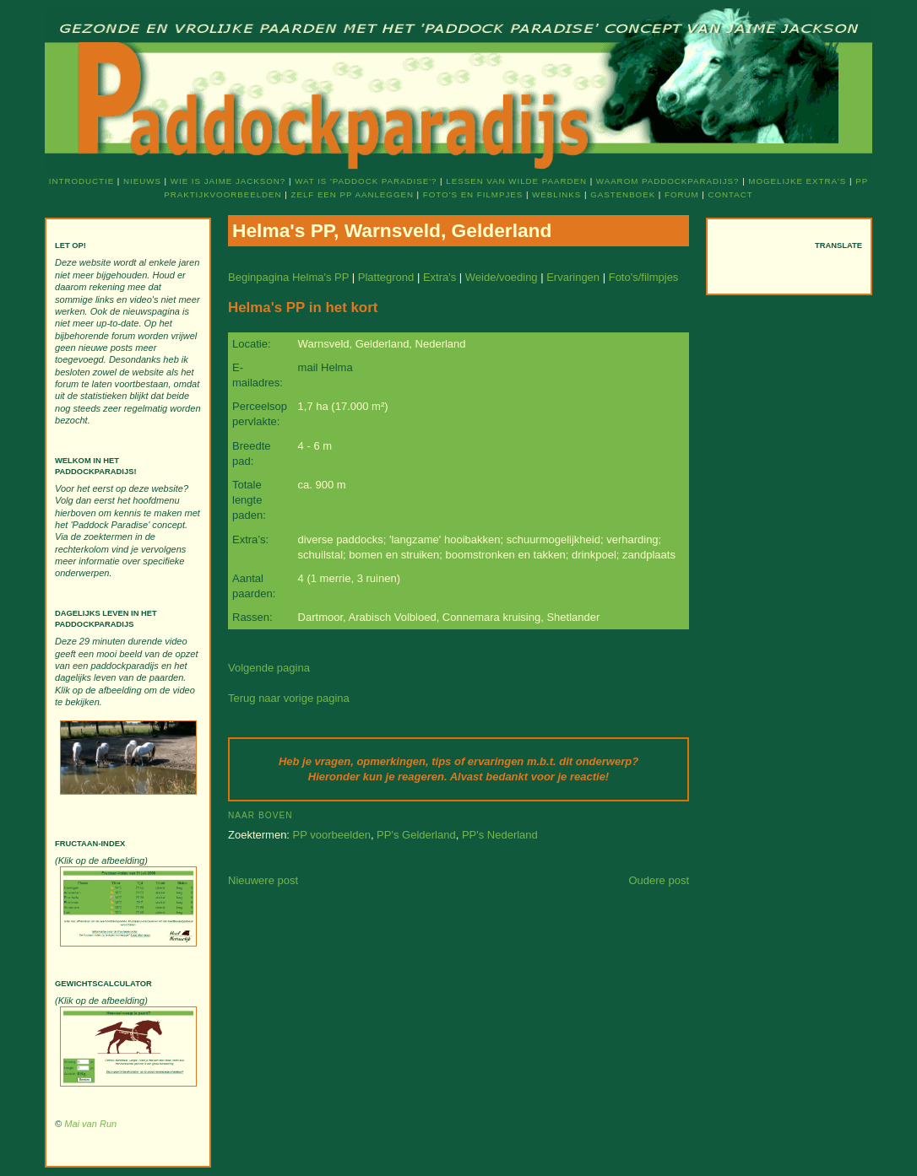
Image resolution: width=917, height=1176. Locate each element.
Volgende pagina (269, 667)
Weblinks (556, 194)
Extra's (439, 277)
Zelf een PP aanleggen (351, 194)
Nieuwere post (263, 880)
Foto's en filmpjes (473, 194)
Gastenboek (622, 194)
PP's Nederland (500, 834)
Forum (682, 194)
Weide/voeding (501, 277)
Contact (730, 194)
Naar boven (260, 815)
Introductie (81, 181)
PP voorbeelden (332, 834)
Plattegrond (386, 277)
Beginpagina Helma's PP (288, 277)
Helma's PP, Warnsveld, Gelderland (391, 230)
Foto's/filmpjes (644, 277)
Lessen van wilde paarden (516, 181)
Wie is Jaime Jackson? (228, 181)
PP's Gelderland (416, 834)
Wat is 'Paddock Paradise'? (366, 181)
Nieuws (142, 181)
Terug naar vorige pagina (289, 698)
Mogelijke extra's (797, 181)
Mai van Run (90, 1124)
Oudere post (658, 880)
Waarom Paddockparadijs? (668, 181)
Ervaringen (573, 277)
